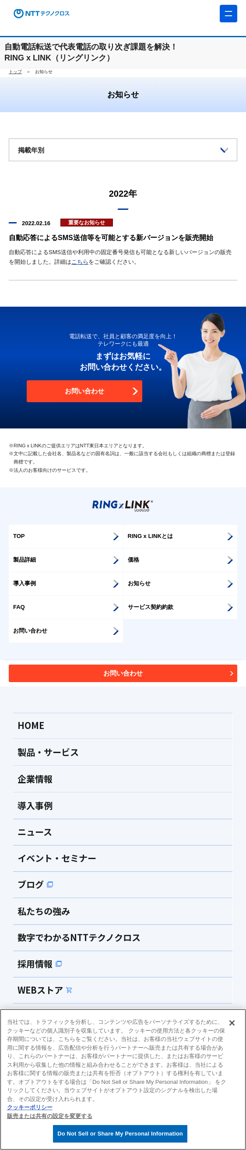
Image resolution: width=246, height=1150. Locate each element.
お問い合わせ (102, 391)
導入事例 (35, 805)
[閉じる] (232, 1023)
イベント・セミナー (57, 858)
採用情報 (40, 963)
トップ (15, 71)
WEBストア (45, 990)
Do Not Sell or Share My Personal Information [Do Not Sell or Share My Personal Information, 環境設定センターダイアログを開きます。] (120, 1133)
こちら (79, 261)
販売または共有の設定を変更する (49, 1116)
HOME (31, 725)
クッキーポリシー (30, 1107)
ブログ (35, 884)
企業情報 (35, 778)
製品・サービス (48, 752)
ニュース (35, 831)
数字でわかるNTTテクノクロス (79, 937)
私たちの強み (44, 911)
